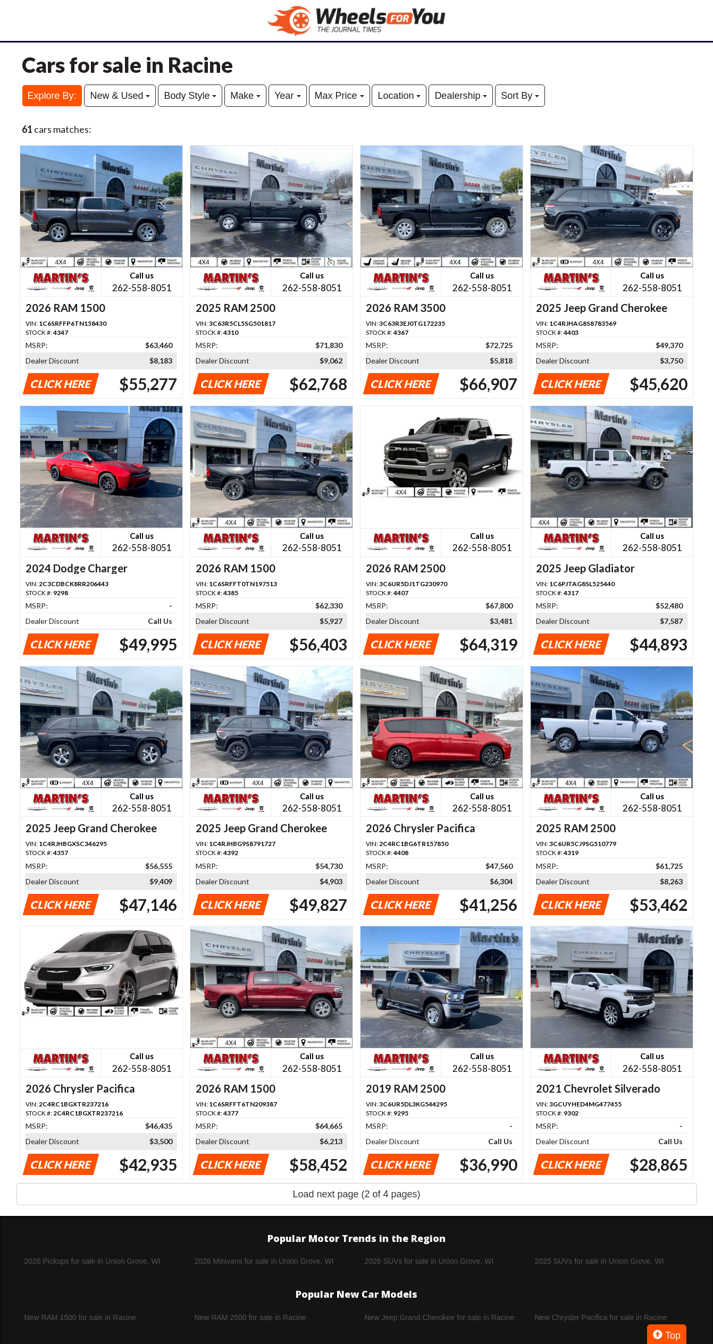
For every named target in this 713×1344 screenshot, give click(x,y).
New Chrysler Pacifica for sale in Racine (601, 1317)
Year (287, 95)
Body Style (190, 95)
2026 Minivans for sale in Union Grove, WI (264, 1261)
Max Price (339, 95)
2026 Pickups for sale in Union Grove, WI (92, 1261)
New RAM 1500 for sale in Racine (80, 1317)
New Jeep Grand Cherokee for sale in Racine (440, 1317)
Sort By (520, 95)
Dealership (460, 95)
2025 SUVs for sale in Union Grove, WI (599, 1261)
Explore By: (52, 95)
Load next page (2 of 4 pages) (356, 1194)
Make (245, 95)
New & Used (120, 95)
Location (399, 95)
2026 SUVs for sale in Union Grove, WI (429, 1261)
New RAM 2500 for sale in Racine (250, 1317)
